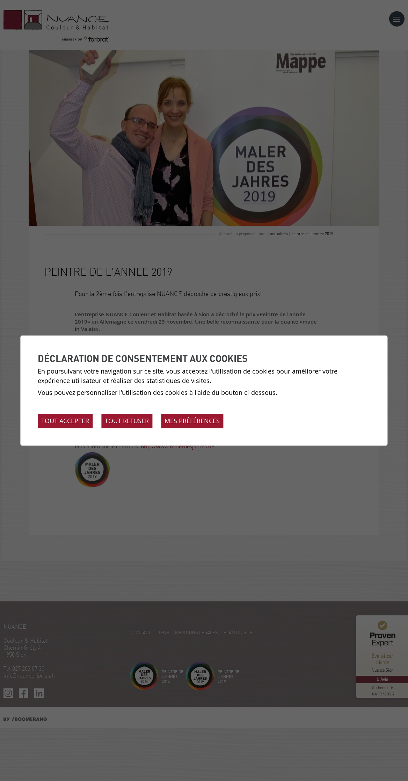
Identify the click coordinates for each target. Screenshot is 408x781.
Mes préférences (192, 421)
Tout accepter (65, 421)
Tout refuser (127, 421)
